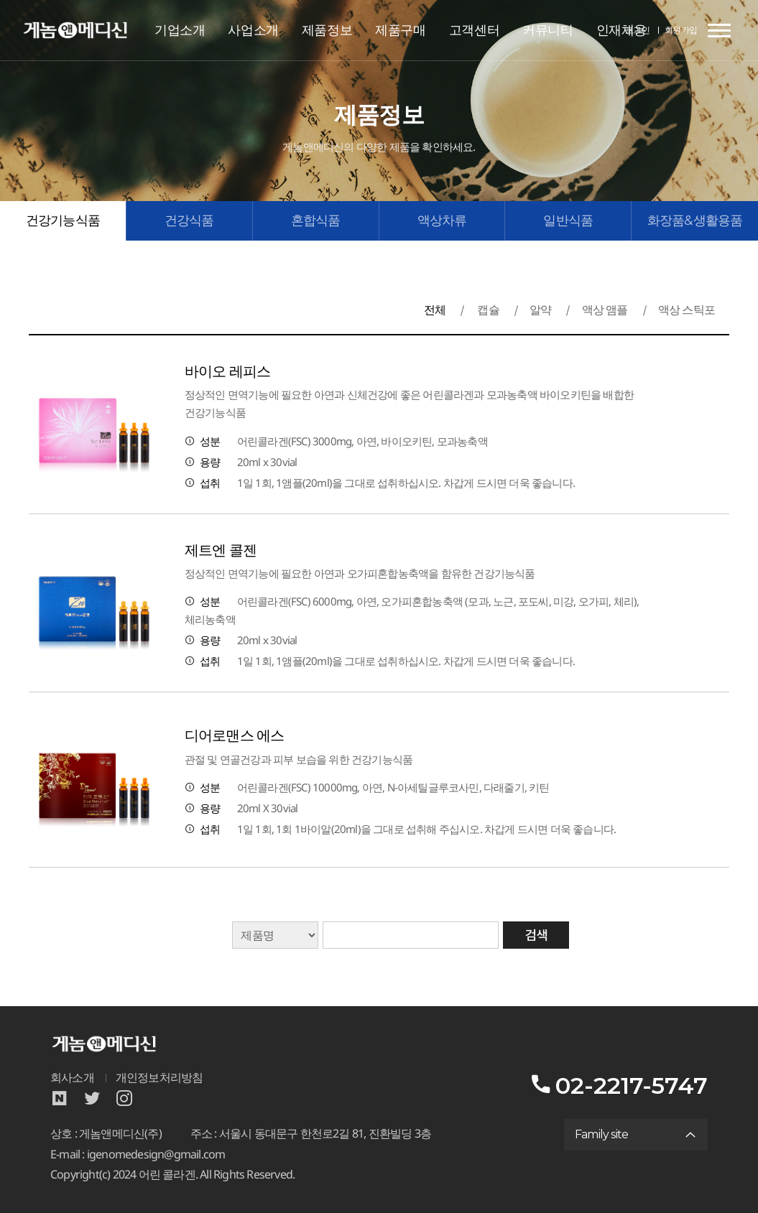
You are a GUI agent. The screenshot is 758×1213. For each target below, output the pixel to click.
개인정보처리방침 (159, 1077)
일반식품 (568, 220)
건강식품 (189, 220)
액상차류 (442, 220)
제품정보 (327, 30)
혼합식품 (316, 220)
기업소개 (179, 30)
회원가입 (681, 29)
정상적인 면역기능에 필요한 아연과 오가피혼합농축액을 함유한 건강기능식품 (360, 573)
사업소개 (253, 30)
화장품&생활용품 (695, 220)
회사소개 (72, 1077)
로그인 (637, 29)
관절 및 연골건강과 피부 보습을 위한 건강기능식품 (298, 759)
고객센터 (474, 30)
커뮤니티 (547, 30)
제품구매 (400, 30)
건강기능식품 (63, 220)
